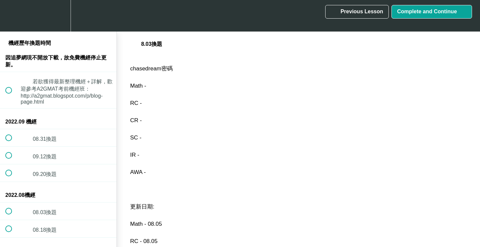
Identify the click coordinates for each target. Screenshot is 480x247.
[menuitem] (58, 16)
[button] (12, 16)
